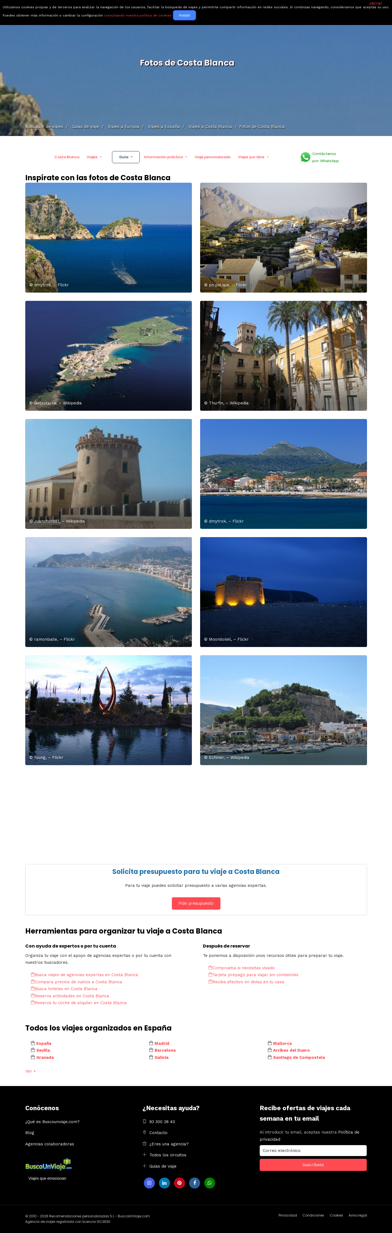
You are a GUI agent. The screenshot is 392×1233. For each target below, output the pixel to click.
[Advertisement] (190, 811)
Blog (29, 1132)
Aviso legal (358, 1215)
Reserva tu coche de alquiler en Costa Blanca (79, 1002)
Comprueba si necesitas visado (241, 967)
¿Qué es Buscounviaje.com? (52, 1121)
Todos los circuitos (167, 1155)
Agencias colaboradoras (49, 1144)
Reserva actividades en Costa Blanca (70, 995)
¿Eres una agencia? (169, 1144)
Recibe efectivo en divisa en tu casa (246, 981)
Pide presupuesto (196, 903)
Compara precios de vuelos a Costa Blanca (76, 981)
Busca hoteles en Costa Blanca (64, 988)
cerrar (375, 3)
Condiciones (313, 1215)
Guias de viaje (163, 1166)
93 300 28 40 (162, 1121)
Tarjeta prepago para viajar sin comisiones (253, 974)
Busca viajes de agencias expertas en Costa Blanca (84, 974)
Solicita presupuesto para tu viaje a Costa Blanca (196, 871)
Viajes (92, 157)
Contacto (158, 1132)
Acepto (184, 15)
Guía (123, 157)
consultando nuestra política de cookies (138, 15)
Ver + (30, 1071)
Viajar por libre (251, 157)
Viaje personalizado (213, 157)
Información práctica (163, 157)
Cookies (336, 1215)
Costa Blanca (66, 157)
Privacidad (288, 1215)
